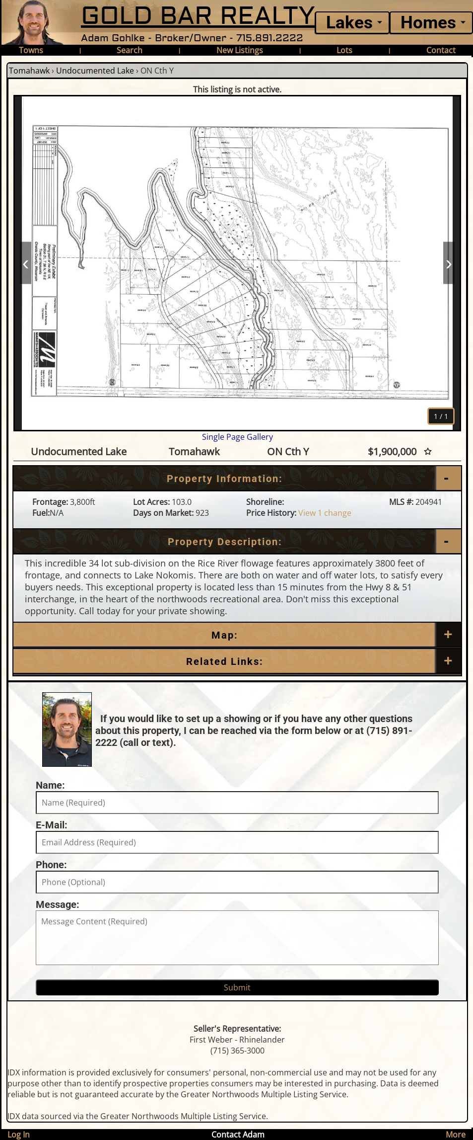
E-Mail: (52, 825)
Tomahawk (29, 70)
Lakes (349, 22)
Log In (18, 1134)
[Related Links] (237, 661)
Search (129, 50)
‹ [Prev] (25, 263)
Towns (31, 50)
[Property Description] (237, 541)
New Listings (239, 50)
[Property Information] (237, 478)
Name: (50, 785)
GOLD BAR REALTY (198, 16)
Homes (428, 22)
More (456, 1134)
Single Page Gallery (237, 436)
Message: (57, 904)
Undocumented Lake (95, 70)
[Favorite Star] (428, 451)
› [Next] (449, 263)
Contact (441, 50)
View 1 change (324, 512)
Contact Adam (238, 1134)
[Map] (237, 635)
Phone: (51, 865)
